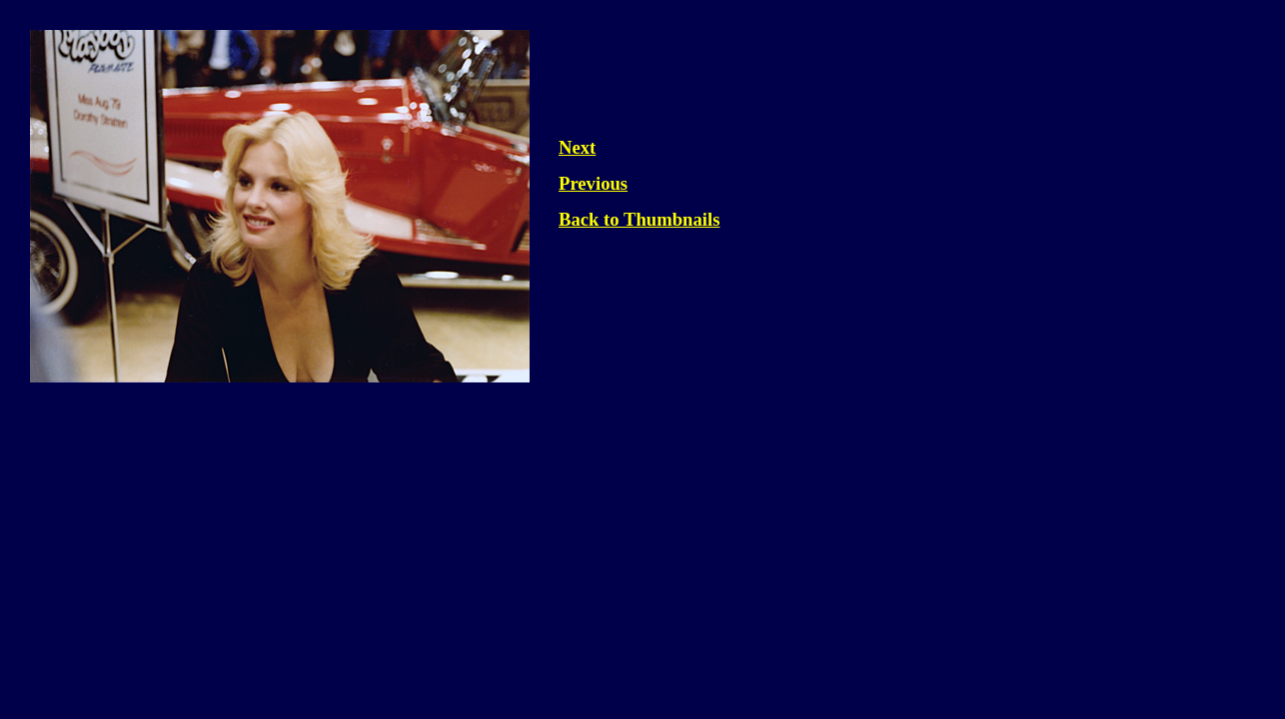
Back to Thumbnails (639, 219)
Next (577, 147)
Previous (593, 183)
